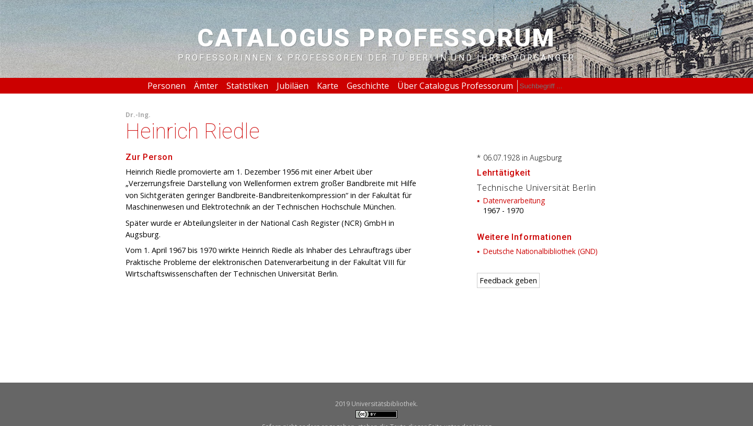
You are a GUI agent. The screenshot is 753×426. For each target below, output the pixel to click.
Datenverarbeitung (514, 200)
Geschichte (368, 85)
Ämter (206, 85)
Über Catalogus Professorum (455, 85)
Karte (327, 85)
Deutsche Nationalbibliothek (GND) (540, 251)
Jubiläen (293, 85)
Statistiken (247, 85)
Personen (166, 85)
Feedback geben (508, 280)
